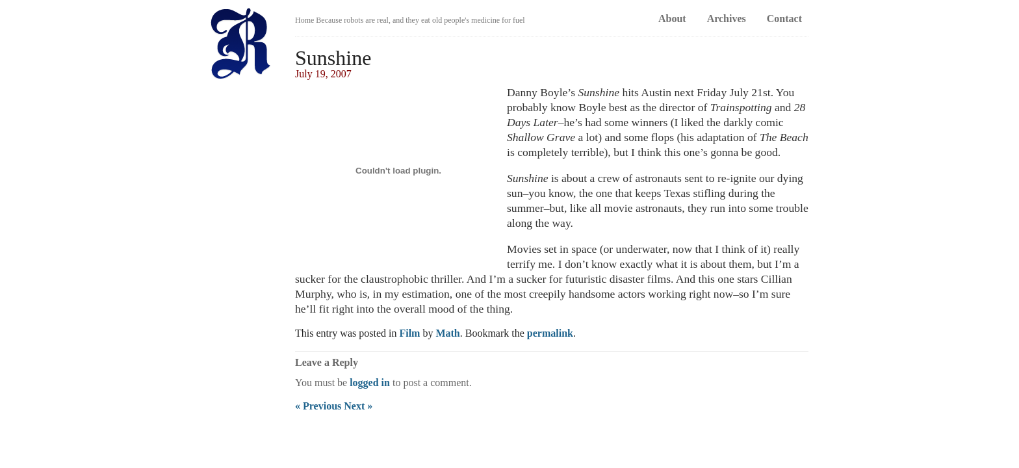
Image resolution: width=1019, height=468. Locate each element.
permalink (550, 333)
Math (447, 333)
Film (409, 333)
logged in (370, 382)
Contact (784, 18)
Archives (726, 18)
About (672, 18)
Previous (318, 405)
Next (358, 405)
